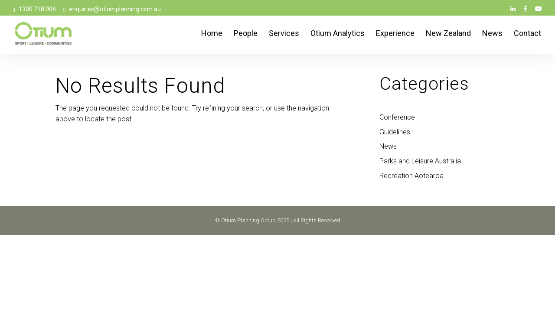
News (492, 34)
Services (284, 34)
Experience (395, 34)
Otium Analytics (337, 34)
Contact (527, 34)
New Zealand (448, 34)
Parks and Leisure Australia (420, 161)
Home (211, 34)
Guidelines (394, 132)
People (246, 34)
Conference (397, 117)
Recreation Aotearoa (411, 176)
